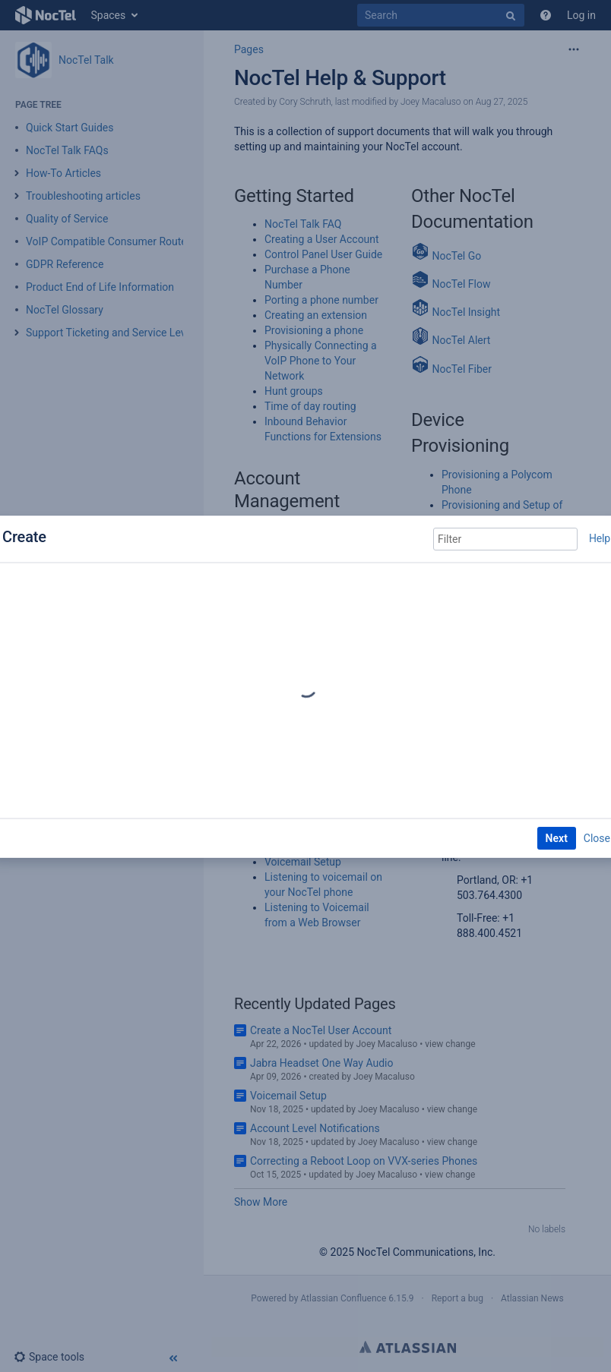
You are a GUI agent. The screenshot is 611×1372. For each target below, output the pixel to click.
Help (599, 538)
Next (557, 838)
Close (597, 838)
